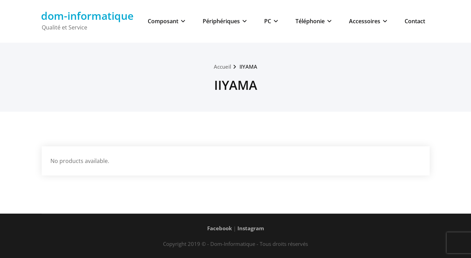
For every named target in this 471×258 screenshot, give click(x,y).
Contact (415, 21)
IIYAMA (248, 66)
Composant (166, 21)
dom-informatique (87, 16)
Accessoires (368, 21)
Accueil (222, 66)
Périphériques (225, 21)
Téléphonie (313, 21)
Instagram (250, 228)
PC (271, 21)
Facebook (219, 228)
